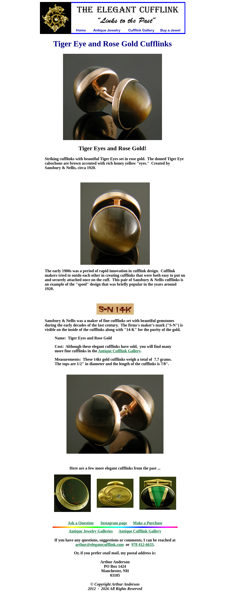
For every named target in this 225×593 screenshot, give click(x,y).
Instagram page (113, 523)
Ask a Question (81, 523)
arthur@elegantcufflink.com (99, 544)
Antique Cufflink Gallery (119, 351)
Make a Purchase (147, 523)
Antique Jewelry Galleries (91, 531)
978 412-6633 (142, 544)
